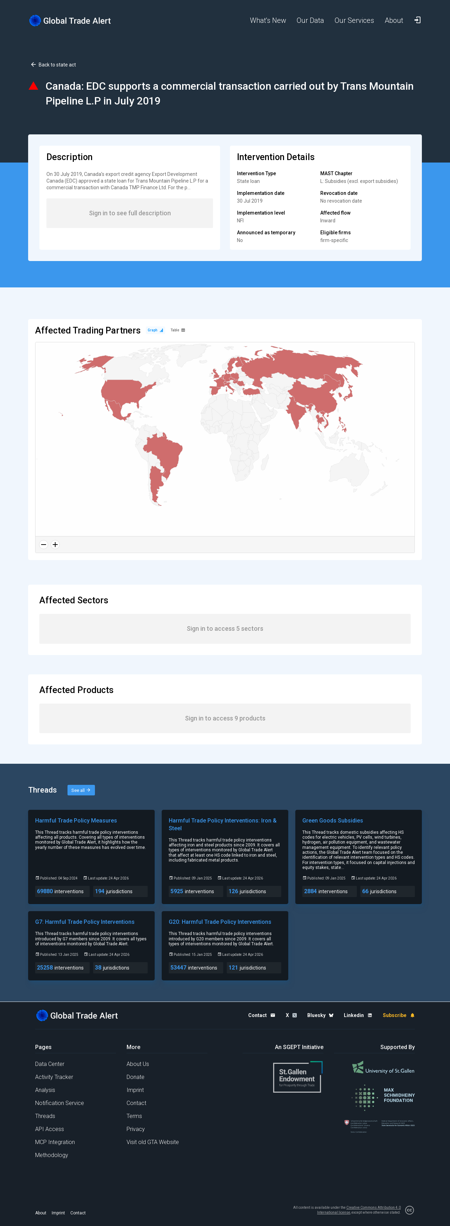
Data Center (49, 1064)
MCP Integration (55, 1142)
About (40, 1213)
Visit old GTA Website (153, 1142)
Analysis (45, 1090)
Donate (135, 1077)
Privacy (136, 1129)
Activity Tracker (54, 1077)
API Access (49, 1129)
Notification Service (59, 1103)
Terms (134, 1116)
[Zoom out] (43, 544)
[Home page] (75, 20)
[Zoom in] (55, 544)
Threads (45, 1116)
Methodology (51, 1155)
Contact (136, 1103)
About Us (138, 1064)
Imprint (135, 1090)
